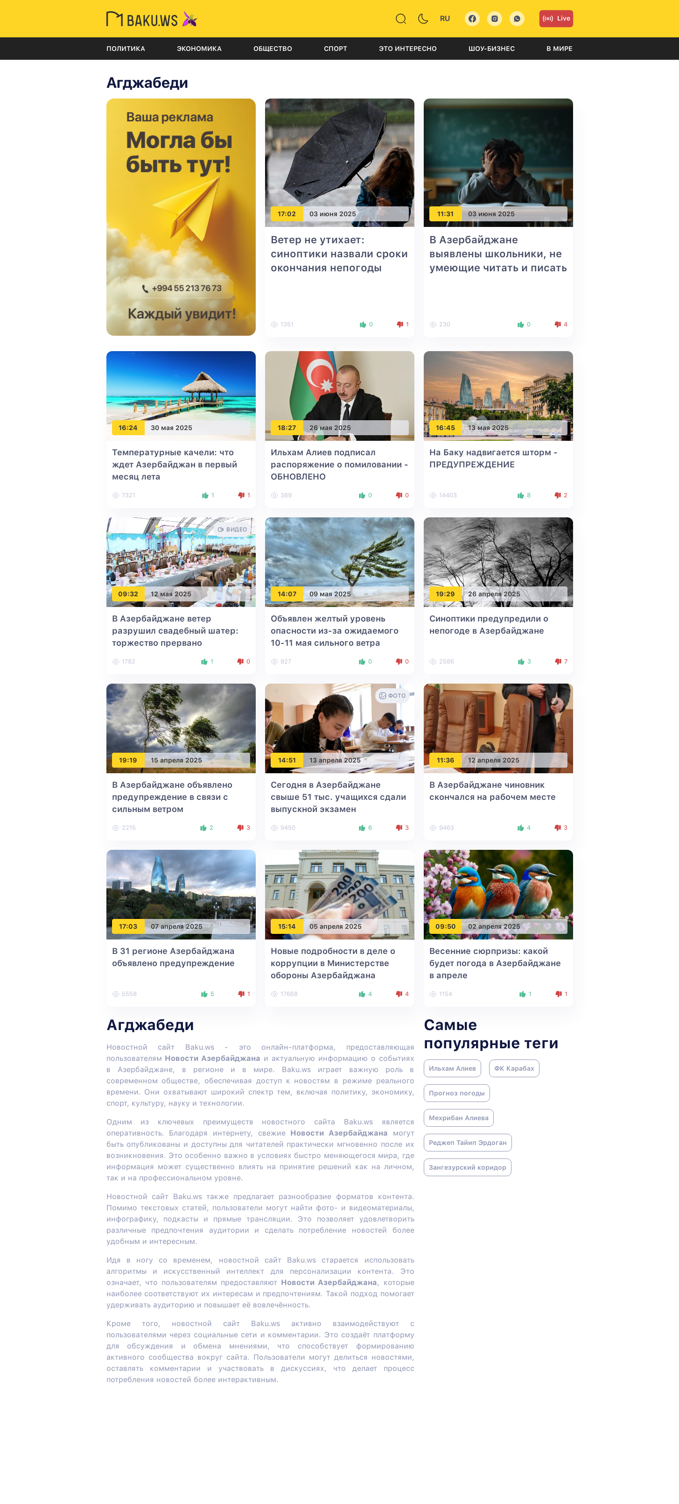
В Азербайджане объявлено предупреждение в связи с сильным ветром (172, 797)
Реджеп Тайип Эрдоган (468, 1142)
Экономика (199, 48)
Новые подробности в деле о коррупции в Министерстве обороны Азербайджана (333, 963)
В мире (559, 48)
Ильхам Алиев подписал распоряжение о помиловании (339, 464)
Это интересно (408, 48)
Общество (272, 48)
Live (556, 18)
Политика (125, 48)
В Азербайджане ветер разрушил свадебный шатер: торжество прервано (175, 631)
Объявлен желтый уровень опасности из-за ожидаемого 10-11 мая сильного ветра (335, 631)
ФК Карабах (514, 1068)
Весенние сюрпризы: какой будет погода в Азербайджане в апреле (495, 963)
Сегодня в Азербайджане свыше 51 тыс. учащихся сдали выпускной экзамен (338, 797)
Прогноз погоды (457, 1093)
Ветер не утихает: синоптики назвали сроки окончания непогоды (339, 253)
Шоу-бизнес (492, 48)
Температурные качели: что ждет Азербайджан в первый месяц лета (174, 464)
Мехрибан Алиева (459, 1118)
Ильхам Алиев (452, 1068)
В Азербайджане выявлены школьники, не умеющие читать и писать (498, 253)
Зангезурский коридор (467, 1167)
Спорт (335, 48)
